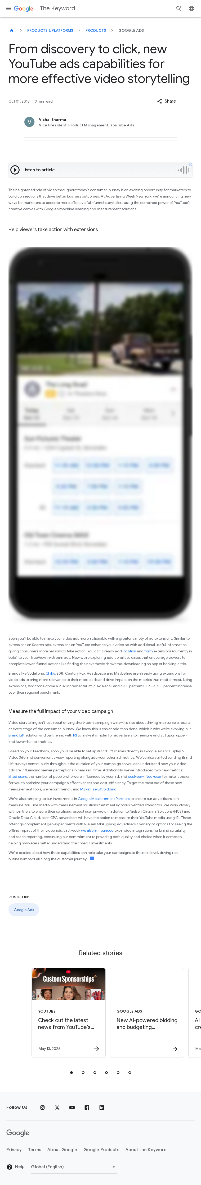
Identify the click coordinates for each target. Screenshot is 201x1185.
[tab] (71, 1072)
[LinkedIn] (101, 1107)
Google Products (101, 1149)
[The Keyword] (11, 30)
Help (15, 1167)
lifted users (17, 776)
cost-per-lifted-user (144, 776)
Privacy (14, 1149)
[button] (166, 101)
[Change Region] (74, 1167)
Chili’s (50, 673)
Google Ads (24, 909)
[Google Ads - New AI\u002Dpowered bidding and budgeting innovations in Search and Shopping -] (139, 1013)
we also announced (97, 830)
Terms (34, 1149)
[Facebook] (87, 1107)
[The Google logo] (17, 1133)
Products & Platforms (50, 30)
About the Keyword (146, 1149)
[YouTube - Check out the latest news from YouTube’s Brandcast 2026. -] (61, 1013)
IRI (75, 735)
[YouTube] (72, 1107)
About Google (62, 1149)
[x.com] (57, 1107)
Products (96, 30)
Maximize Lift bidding (98, 789)
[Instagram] (42, 1107)
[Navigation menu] (8, 8)
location (129, 651)
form (148, 651)
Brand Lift (16, 735)
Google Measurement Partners (103, 798)
